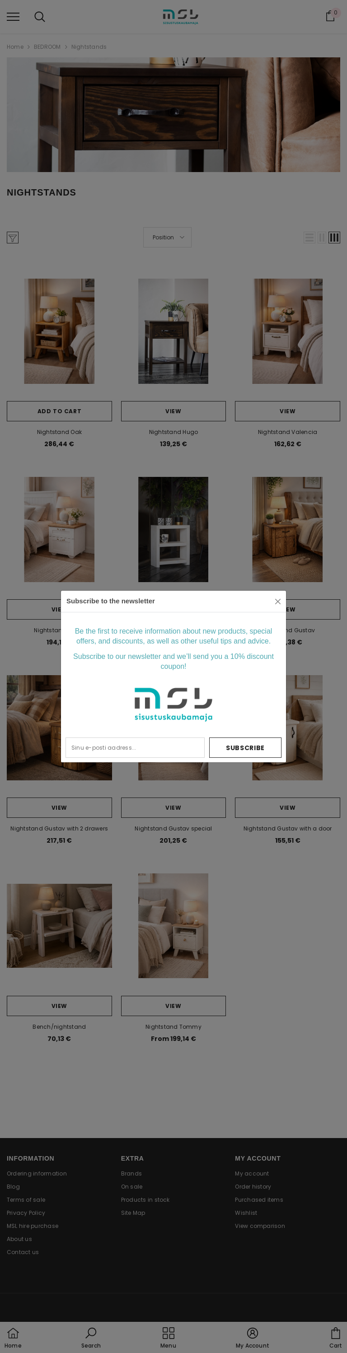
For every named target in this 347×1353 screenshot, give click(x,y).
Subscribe (245, 747)
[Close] (277, 601)
